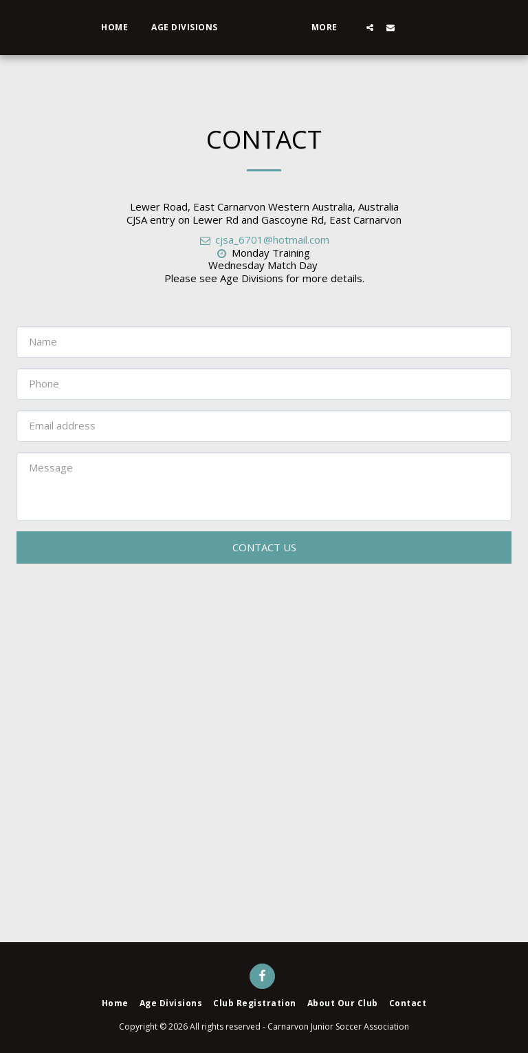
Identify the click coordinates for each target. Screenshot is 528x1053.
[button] (409, 27)
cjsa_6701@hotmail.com (264, 239)
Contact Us (264, 547)
